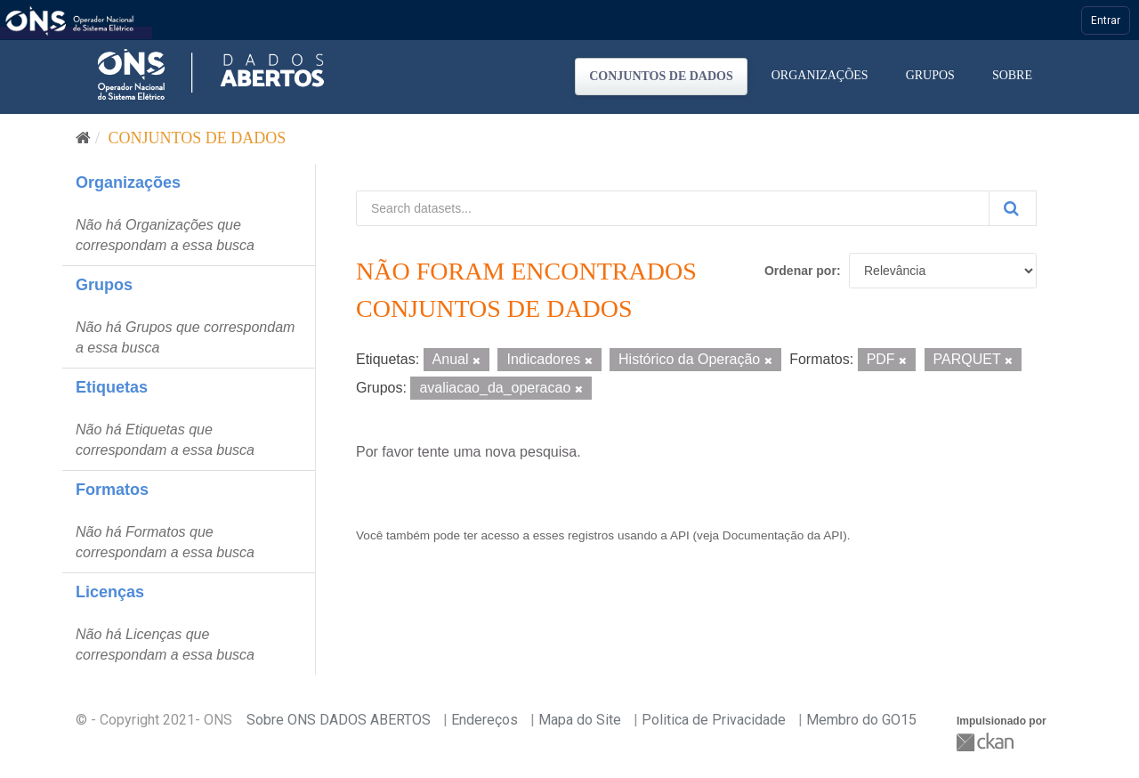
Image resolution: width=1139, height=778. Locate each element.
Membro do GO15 (861, 719)
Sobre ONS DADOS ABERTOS (338, 719)
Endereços (484, 719)
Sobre (1012, 75)
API (680, 535)
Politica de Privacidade (714, 719)
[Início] (83, 138)
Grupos (930, 75)
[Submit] (1013, 208)
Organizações (819, 75)
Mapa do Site (579, 719)
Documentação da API (783, 535)
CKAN (987, 742)
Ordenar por (800, 270)
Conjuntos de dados (661, 76)
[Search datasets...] (673, 208)
